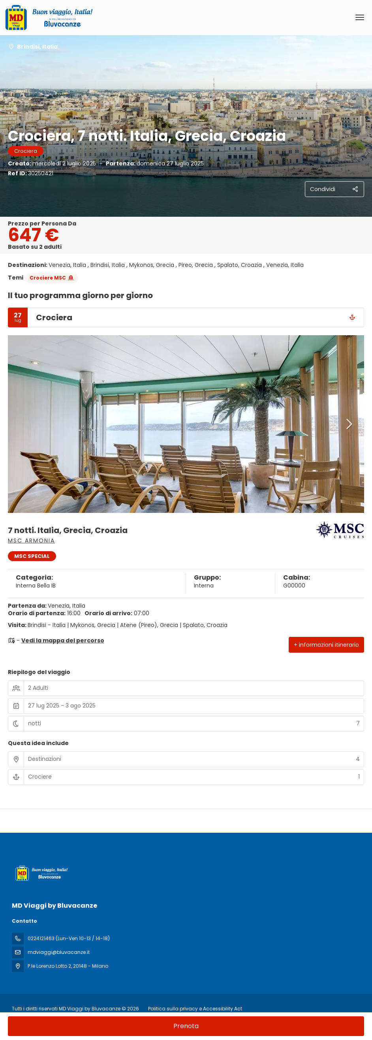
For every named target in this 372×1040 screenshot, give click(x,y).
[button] (348, 424)
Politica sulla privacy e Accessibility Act (195, 1008)
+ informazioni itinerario (326, 645)
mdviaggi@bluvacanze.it (59, 952)
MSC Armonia (31, 540)
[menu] (359, 17)
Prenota (186, 1026)
